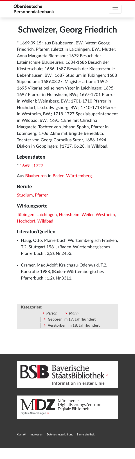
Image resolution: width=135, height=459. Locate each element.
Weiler (87, 215)
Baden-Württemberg (72, 176)
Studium (25, 195)
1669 (25, 166)
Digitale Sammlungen (33, 413)
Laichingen (46, 215)
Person (51, 313)
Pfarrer (41, 195)
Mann (74, 313)
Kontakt (21, 434)
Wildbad (45, 221)
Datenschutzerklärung (60, 434)
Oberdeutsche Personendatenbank (34, 9)
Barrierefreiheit (86, 434)
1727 (38, 166)
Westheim (105, 215)
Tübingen (25, 215)
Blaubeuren (36, 176)
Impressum (36, 434)
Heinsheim (69, 215)
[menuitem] (21, 435)
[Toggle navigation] (115, 9)
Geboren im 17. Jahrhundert (72, 319)
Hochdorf (26, 221)
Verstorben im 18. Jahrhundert (74, 325)
